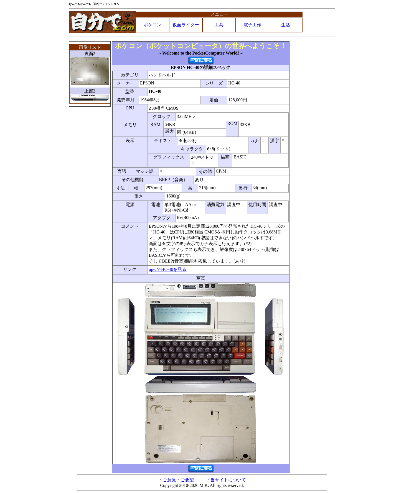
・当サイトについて (226, 479)
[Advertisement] (312, 124)
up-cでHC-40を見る (167, 269)
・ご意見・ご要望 (176, 479)
